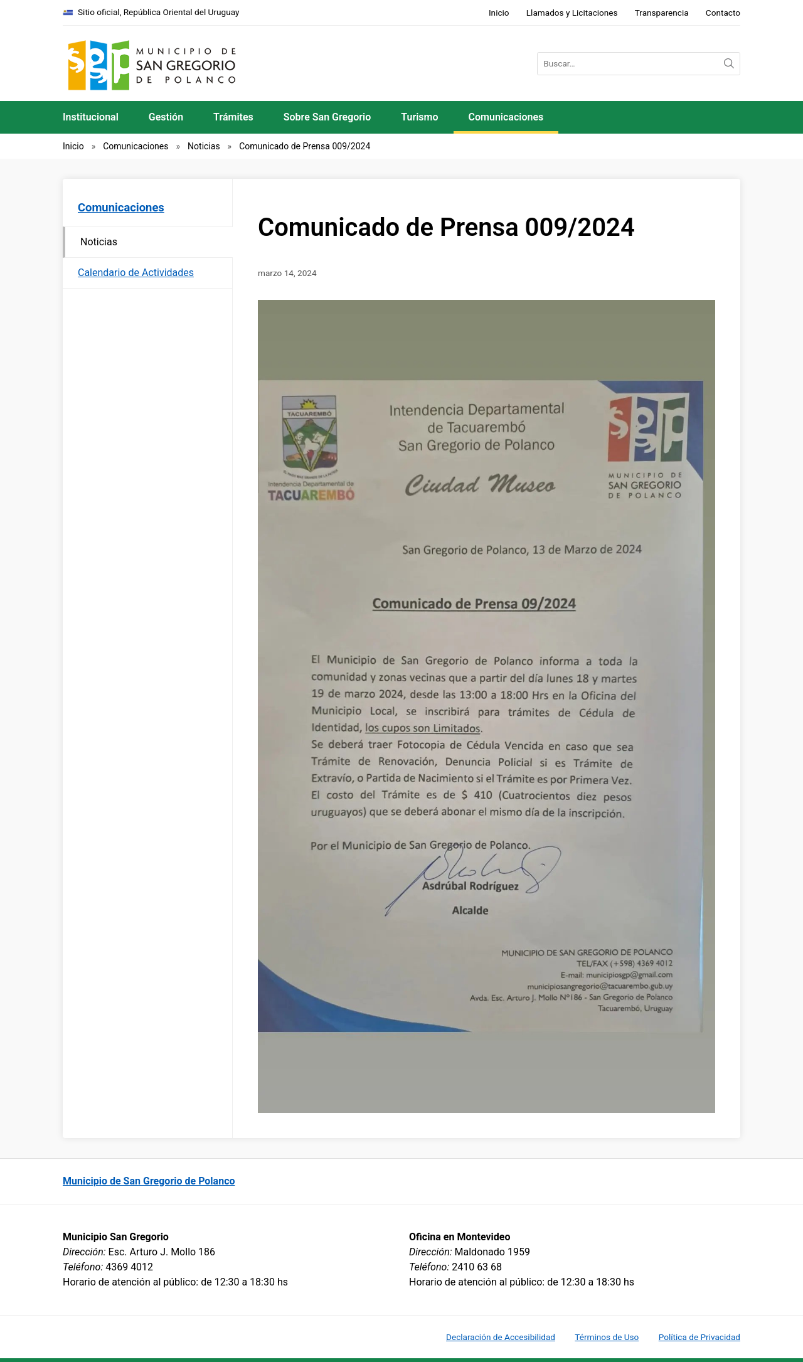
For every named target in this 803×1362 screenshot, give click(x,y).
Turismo (419, 117)
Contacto (723, 13)
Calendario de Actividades (136, 273)
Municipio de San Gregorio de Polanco (149, 1181)
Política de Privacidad (699, 1337)
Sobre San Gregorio (327, 117)
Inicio (499, 13)
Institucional (91, 117)
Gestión (166, 117)
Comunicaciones (506, 117)
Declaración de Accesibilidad (500, 1337)
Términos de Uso (607, 1337)
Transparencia (662, 13)
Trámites (233, 117)
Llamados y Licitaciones (572, 13)
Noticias (204, 146)
